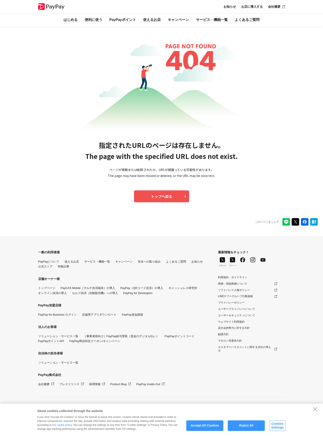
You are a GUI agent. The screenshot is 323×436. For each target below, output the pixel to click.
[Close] (315, 411)
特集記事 (63, 266)
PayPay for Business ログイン (57, 314)
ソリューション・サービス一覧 (58, 336)
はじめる (70, 20)
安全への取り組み (149, 261)
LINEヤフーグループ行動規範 (235, 296)
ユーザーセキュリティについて (236, 315)
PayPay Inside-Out (148, 384)
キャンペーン (178, 20)
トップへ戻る (161, 196)
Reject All (246, 427)
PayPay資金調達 (132, 314)
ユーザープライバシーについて (236, 309)
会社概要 (274, 6)
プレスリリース (69, 384)
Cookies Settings (277, 427)
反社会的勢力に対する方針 (234, 327)
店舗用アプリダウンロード (99, 314)
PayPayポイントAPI (51, 341)
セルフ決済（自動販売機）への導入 (95, 293)
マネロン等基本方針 (230, 340)
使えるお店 (152, 20)
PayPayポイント (122, 20)
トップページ (46, 288)
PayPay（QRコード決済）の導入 (141, 288)
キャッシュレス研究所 (182, 288)
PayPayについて (49, 261)
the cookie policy (62, 426)
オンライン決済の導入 (52, 293)
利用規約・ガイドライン (232, 277)
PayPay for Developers (138, 293)
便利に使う (93, 20)
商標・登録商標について (232, 283)
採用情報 (95, 384)
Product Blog (118, 384)
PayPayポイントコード (179, 336)
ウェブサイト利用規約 (231, 321)
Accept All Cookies (205, 427)
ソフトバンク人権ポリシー (234, 290)
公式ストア (45, 266)
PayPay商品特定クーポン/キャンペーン (94, 341)
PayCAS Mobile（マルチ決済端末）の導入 (88, 288)
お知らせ (230, 6)
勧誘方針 (223, 334)
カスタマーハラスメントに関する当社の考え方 (244, 349)
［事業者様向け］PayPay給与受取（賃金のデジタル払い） (121, 336)
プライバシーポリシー (231, 302)
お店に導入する (252, 6)
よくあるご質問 (247, 20)
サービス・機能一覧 (212, 20)
